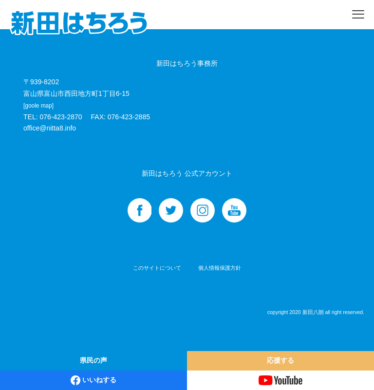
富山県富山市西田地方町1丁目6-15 (76, 99)
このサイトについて (157, 268)
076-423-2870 (60, 117)
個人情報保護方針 (219, 268)
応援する (280, 360)
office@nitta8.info (49, 128)
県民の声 (93, 360)
